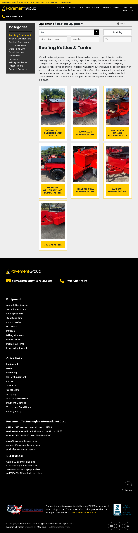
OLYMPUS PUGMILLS (9, 2)
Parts (80, 7)
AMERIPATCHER (65, 2)
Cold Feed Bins (14, 318)
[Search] (66, 32)
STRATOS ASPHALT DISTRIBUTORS (31, 2)
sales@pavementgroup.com (32, 281)
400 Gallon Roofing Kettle (85, 133)
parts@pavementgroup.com (21, 449)
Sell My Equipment (93, 7)
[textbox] (50, 39)
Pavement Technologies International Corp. (43, 523)
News (9, 368)
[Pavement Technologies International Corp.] (23, 271)
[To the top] (127, 486)
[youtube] (111, 525)
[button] (61, 7)
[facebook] (119, 525)
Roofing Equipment (16, 348)
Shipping (11, 394)
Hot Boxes (11, 326)
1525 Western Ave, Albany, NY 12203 (33, 427)
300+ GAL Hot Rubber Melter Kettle (53, 133)
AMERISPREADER (52, 2)
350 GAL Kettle (53, 244)
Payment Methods (16, 402)
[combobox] (53, 39)
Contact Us (128, 10)
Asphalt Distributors (17, 305)
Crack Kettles (13, 322)
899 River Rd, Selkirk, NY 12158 (47, 431)
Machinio (41, 527)
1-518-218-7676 (14, 16)
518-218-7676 (22, 435)
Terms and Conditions (18, 407)
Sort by (117, 32)
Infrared (10, 330)
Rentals (72, 7)
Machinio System (15, 527)
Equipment (61, 7)
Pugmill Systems (15, 343)
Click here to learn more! (83, 512)
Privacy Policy (13, 411)
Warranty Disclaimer (17, 398)
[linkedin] (127, 525)
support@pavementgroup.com (23, 445)
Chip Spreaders (14, 313)
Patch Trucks (13, 339)
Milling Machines (15, 335)
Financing (107, 7)
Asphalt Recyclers (16, 309)
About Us (128, 7)
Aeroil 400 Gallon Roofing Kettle (117, 133)
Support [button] (116, 7)
